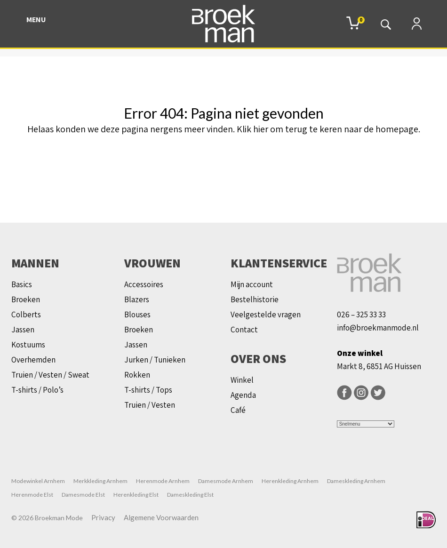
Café (238, 410)
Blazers (136, 299)
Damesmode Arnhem (225, 480)
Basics (21, 284)
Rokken (137, 375)
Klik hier (252, 129)
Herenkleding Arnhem (290, 480)
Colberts (26, 314)
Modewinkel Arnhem (38, 480)
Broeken (25, 299)
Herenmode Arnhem (163, 480)
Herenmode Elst (32, 494)
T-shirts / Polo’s (37, 390)
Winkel (242, 380)
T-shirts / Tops (148, 390)
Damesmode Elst (83, 494)
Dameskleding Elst (190, 494)
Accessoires (143, 284)
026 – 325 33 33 (361, 314)
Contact (244, 329)
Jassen (22, 329)
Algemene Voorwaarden (161, 517)
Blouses (137, 314)
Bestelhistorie (255, 299)
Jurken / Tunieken (154, 360)
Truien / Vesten (149, 405)
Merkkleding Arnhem (100, 480)
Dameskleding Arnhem (356, 480)
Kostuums (28, 344)
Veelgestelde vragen (266, 314)
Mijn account (252, 284)
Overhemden (33, 360)
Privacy (103, 517)
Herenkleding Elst (136, 494)
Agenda (243, 395)
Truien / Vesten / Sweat (50, 375)
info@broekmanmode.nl (378, 327)
